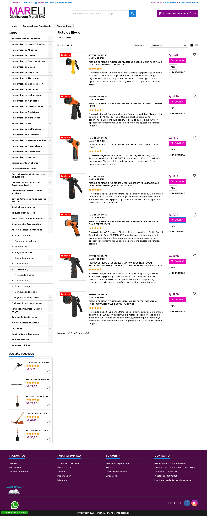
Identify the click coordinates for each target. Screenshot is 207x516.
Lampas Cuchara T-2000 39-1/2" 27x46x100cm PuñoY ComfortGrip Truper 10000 (38, 397)
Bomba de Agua (23, 286)
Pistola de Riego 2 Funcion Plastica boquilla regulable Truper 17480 (124, 146)
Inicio (13, 33)
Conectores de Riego (26, 241)
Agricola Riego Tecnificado (26, 229)
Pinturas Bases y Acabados (26, 303)
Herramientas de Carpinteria (28, 44)
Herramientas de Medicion (26, 129)
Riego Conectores (24, 258)
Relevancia (169, 45)
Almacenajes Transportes (26, 224)
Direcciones (112, 475)
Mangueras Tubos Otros (25, 297)
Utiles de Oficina (20, 345)
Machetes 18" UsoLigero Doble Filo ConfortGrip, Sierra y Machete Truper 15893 (38, 380)
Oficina (61, 471)
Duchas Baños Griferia (24, 317)
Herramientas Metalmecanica (28, 140)
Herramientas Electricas (25, 112)
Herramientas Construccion (27, 83)
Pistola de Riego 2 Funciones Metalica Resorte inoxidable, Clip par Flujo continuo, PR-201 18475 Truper (124, 184)
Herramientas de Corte (24, 72)
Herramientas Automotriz (26, 89)
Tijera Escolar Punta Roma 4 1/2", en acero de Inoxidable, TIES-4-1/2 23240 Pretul (38, 363)
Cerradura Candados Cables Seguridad (28, 175)
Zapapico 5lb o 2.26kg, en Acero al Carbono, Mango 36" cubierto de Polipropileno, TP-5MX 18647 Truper (38, 414)
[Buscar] (103, 13)
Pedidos (110, 467)
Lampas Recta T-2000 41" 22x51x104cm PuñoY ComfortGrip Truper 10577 (38, 431)
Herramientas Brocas (23, 123)
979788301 (26, 2)
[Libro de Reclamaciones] (13, 489)
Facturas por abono (116, 471)
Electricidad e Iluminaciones (27, 218)
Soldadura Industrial (23, 207)
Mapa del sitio (64, 467)
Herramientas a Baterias (25, 134)
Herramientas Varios (23, 157)
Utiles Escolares (20, 339)
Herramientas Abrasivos (25, 78)
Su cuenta (113, 456)
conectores (21, 246)
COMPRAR (177, 60)
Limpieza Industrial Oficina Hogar (26, 310)
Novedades (15, 467)
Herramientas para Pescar (26, 117)
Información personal (117, 463)
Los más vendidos (21, 354)
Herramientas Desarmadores (28, 61)
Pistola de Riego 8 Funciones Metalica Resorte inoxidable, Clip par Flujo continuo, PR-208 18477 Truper (124, 302)
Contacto (162, 456)
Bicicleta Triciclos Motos (25, 322)
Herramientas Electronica (26, 151)
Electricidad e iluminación (26, 334)
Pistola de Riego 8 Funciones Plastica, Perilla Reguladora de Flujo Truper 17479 (123, 222)
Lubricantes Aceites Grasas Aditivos (26, 192)
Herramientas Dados (23, 55)
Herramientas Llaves (23, 66)
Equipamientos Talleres (24, 162)
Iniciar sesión (169, 2)
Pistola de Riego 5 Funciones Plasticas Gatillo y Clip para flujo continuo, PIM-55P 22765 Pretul (125, 63)
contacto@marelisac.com (58, 2)
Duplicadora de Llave (23, 168)
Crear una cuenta (188, 2)
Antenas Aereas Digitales (25, 38)
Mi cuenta (62, 480)
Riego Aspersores (24, 252)
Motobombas (22, 263)
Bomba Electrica (23, 235)
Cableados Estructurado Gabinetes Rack (25, 184)
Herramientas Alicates (24, 49)
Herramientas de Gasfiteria (27, 106)
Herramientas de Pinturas (26, 95)
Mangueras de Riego (26, 291)
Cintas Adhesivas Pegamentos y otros (28, 200)
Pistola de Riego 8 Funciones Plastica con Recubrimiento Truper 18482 (126, 104)
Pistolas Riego (22, 269)
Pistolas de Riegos (24, 274)
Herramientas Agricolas (25, 100)
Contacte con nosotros (69, 463)
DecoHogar (17, 328)
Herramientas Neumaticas (26, 146)
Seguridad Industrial (23, 212)
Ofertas (13, 463)
